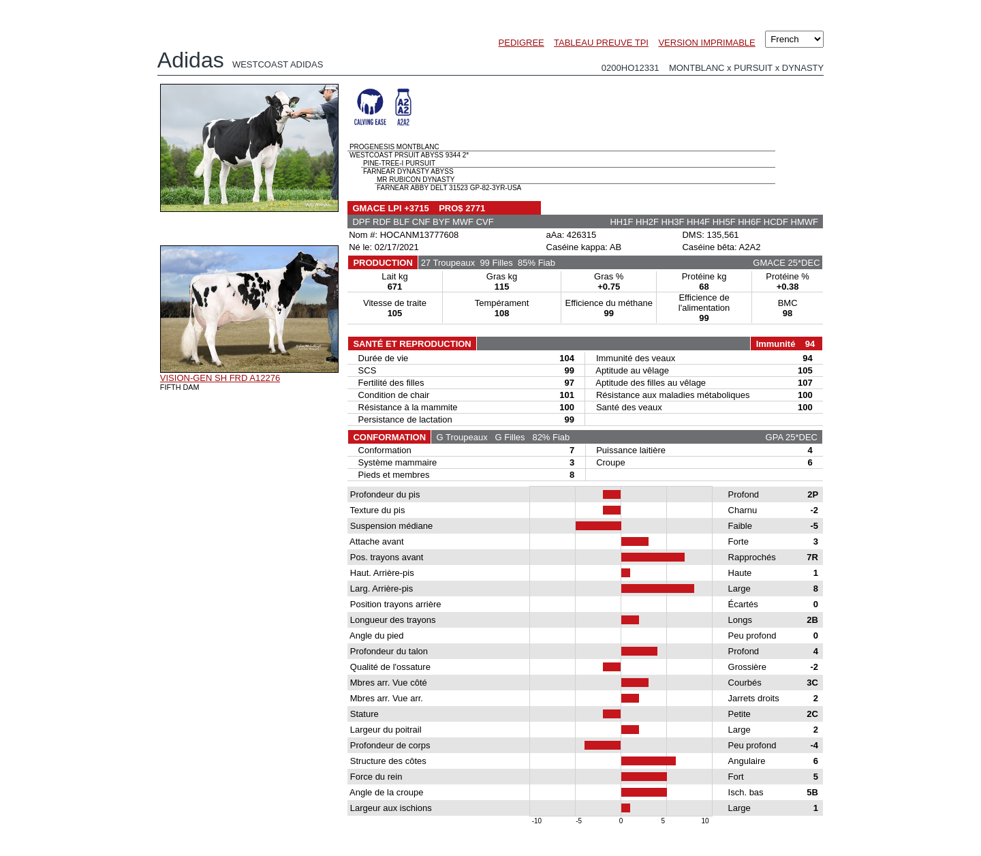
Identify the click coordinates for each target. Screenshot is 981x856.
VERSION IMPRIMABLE (706, 42)
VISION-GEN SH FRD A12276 (220, 378)
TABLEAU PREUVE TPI (601, 42)
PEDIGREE (521, 42)
